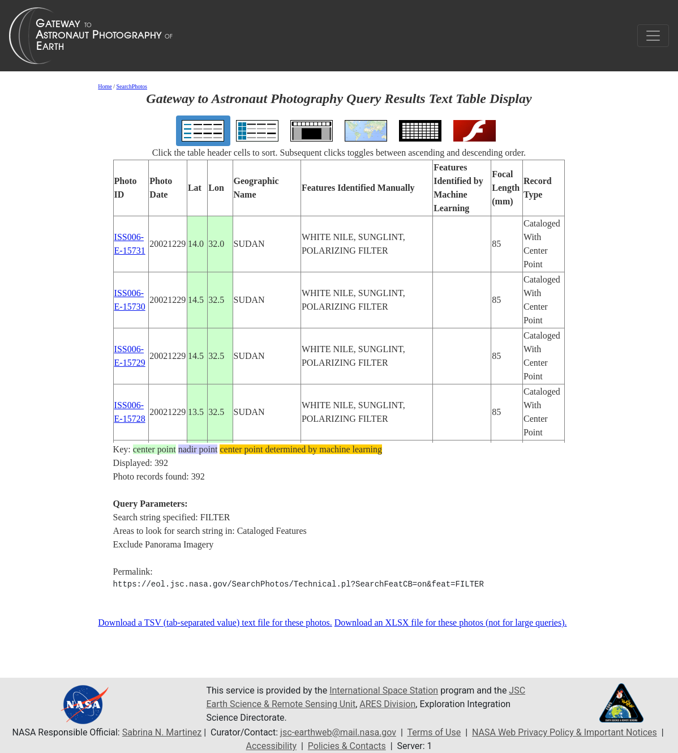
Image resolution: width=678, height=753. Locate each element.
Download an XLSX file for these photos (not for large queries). (450, 622)
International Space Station (383, 690)
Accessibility (271, 746)
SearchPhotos (132, 86)
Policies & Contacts (347, 746)
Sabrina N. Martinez (161, 732)
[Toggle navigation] (653, 35)
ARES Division (387, 704)
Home (104, 86)
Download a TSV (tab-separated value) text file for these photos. (215, 622)
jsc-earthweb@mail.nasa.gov (338, 732)
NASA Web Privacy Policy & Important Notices (564, 732)
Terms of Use (434, 732)
